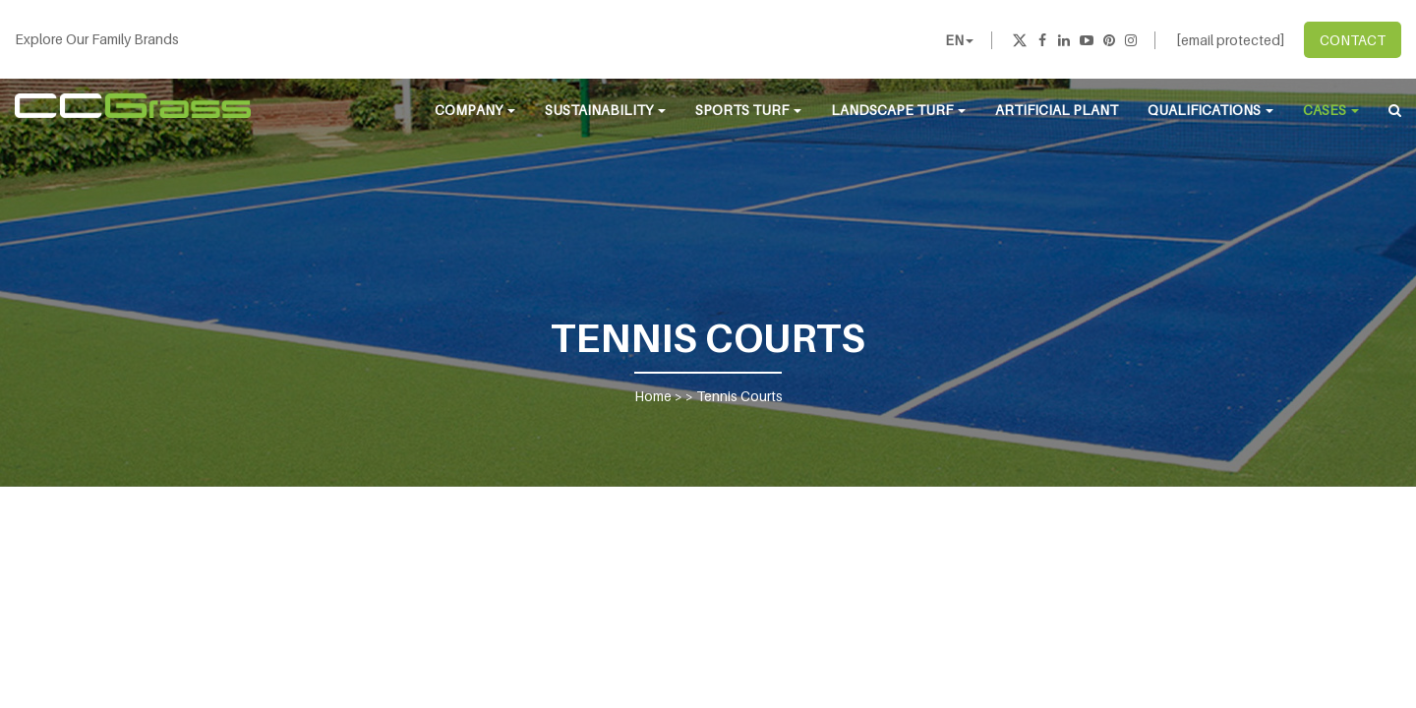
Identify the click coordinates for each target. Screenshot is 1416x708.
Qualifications (1210, 109)
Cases (1331, 109)
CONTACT (1353, 39)
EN (959, 39)
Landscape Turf (898, 109)
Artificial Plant (1056, 109)
